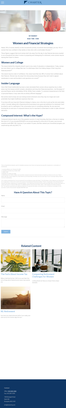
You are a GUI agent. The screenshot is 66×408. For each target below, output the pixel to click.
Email (3, 206)
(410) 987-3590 (12, 391)
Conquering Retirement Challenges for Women (43, 275)
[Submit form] (5, 231)
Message (4, 217)
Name (3, 195)
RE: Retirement (8, 311)
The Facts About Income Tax (14, 274)
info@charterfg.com (9, 405)
